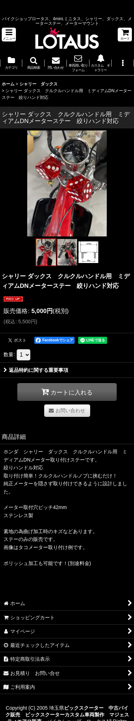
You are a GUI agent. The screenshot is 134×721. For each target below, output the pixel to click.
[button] (9, 34)
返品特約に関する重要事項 (36, 370)
